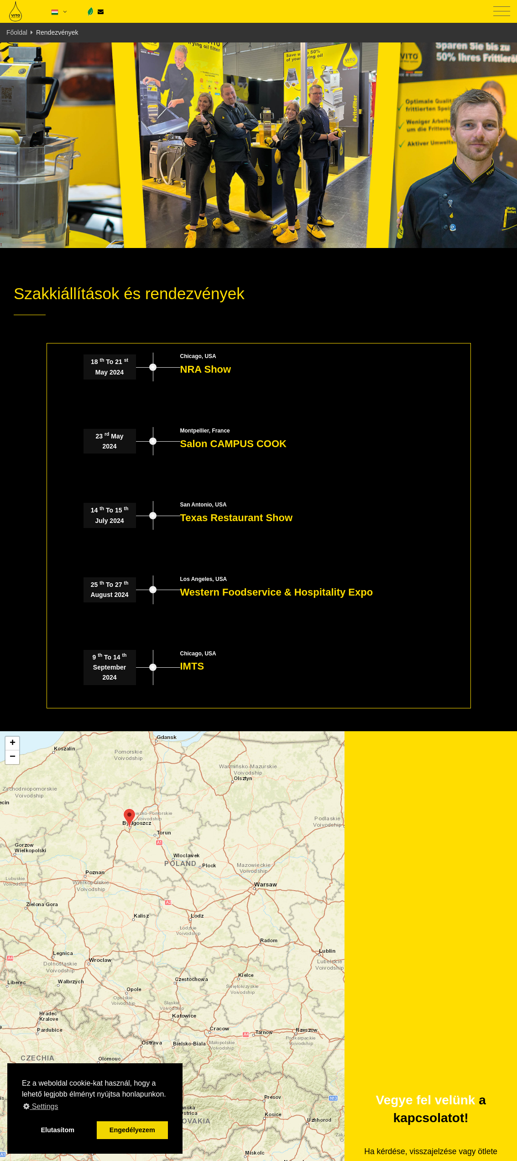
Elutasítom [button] (57, 1130)
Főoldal (16, 32)
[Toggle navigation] (502, 11)
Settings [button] (40, 1106)
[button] (129, 818)
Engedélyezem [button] (132, 1130)
